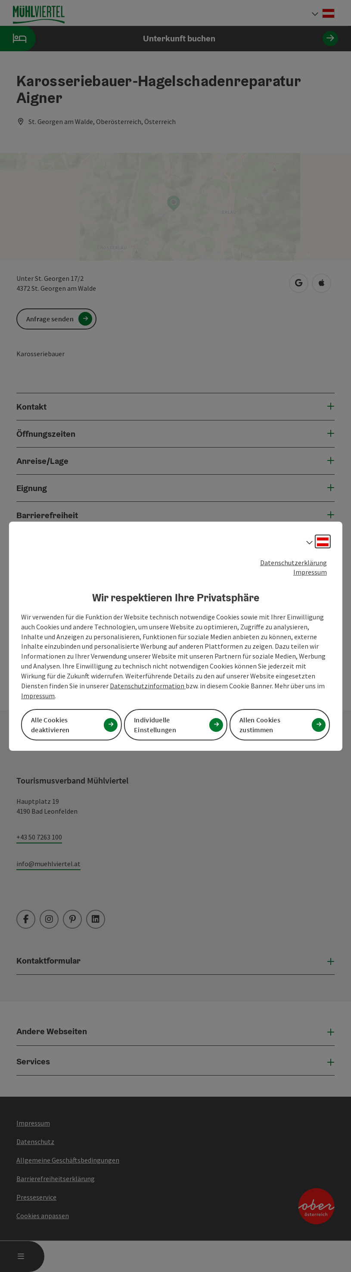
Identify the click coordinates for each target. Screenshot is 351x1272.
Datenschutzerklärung (293, 562)
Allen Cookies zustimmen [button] (259, 724)
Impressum (310, 572)
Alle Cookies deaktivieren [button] (50, 724)
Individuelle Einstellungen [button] (155, 724)
